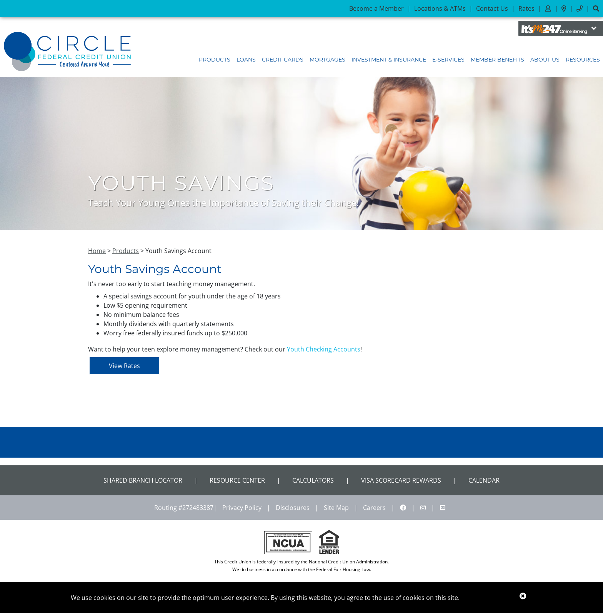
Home (97, 251)
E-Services (448, 59)
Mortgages (327, 59)
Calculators (313, 480)
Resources (583, 59)
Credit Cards (282, 59)
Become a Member (376, 8)
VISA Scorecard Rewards (401, 480)
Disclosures (293, 507)
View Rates (124, 365)
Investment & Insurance (388, 59)
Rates (526, 8)
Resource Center (237, 480)
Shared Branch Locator (142, 480)
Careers (374, 507)
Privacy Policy (242, 507)
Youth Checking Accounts (323, 349)
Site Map (336, 507)
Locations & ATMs (440, 8)
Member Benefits (497, 59)
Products (214, 59)
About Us (545, 59)
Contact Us (492, 8)
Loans (246, 59)
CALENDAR (484, 480)
